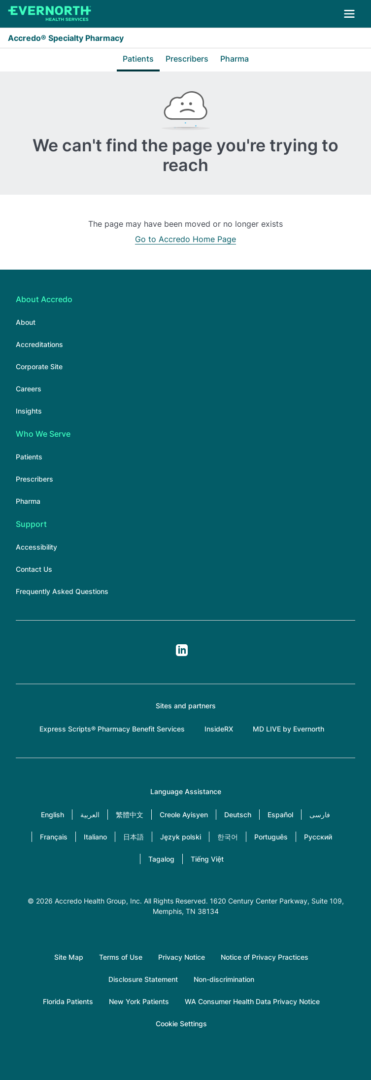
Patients (138, 59)
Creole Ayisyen (184, 814)
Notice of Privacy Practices (264, 957)
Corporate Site (39, 366)
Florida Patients (68, 1001)
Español (280, 814)
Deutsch (237, 814)
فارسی (319, 814)
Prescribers (187, 59)
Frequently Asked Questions (62, 591)
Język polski (180, 837)
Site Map (68, 957)
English (52, 814)
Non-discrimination (224, 979)
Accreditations (39, 344)
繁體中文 (129, 814)
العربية (90, 814)
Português (271, 837)
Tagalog (161, 859)
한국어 (227, 837)
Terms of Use (120, 957)
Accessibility (36, 547)
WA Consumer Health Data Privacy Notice (252, 1001)
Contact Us (34, 569)
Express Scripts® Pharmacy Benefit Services (112, 729)
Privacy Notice (181, 957)
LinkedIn (182, 650)
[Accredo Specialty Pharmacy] (50, 14)
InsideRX (218, 729)
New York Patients (139, 1001)
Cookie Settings (181, 1023)
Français (53, 837)
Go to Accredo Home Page (185, 239)
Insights (29, 411)
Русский (318, 837)
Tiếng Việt (207, 859)
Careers (28, 388)
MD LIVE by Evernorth (288, 729)
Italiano (95, 837)
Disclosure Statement (143, 979)
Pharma (234, 59)
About (25, 322)
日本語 (133, 837)
